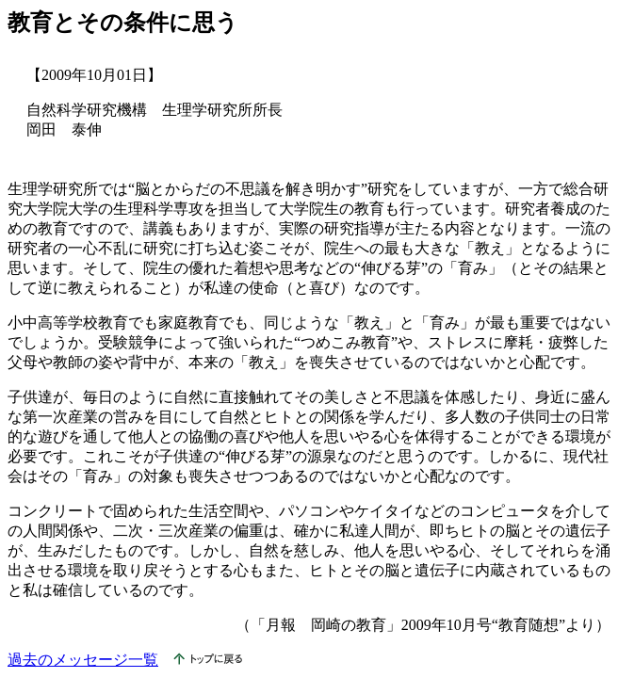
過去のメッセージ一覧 (83, 660)
